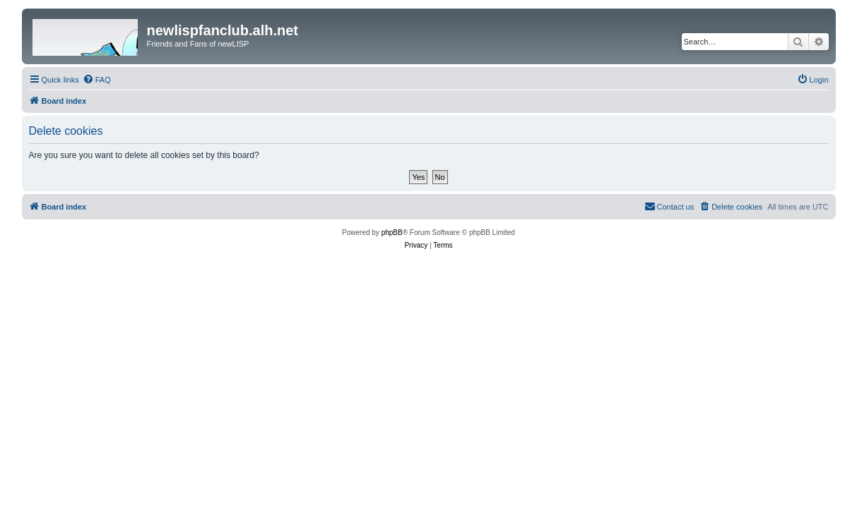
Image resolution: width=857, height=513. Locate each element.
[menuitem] (97, 79)
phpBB (392, 232)
